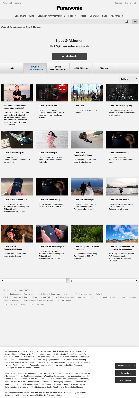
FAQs (98, 294)
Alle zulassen (125, 380)
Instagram (19, 290)
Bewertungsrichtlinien (11, 300)
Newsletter (68, 294)
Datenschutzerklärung (73, 387)
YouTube (27, 290)
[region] (69, 372)
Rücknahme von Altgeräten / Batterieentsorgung (79, 297)
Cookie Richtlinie (53, 387)
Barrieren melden (46, 300)
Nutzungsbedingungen (12, 294)
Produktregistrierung (84, 294)
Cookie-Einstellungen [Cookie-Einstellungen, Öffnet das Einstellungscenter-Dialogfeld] (125, 366)
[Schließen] (136, 373)
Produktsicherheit (108, 297)
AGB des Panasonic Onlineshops (15, 297)
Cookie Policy (42, 294)
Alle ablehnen (125, 373)
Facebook (6, 290)
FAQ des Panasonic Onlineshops (44, 297)
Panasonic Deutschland (12, 3)
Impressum (55, 294)
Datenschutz (29, 294)
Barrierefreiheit (29, 300)
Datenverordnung (64, 300)
